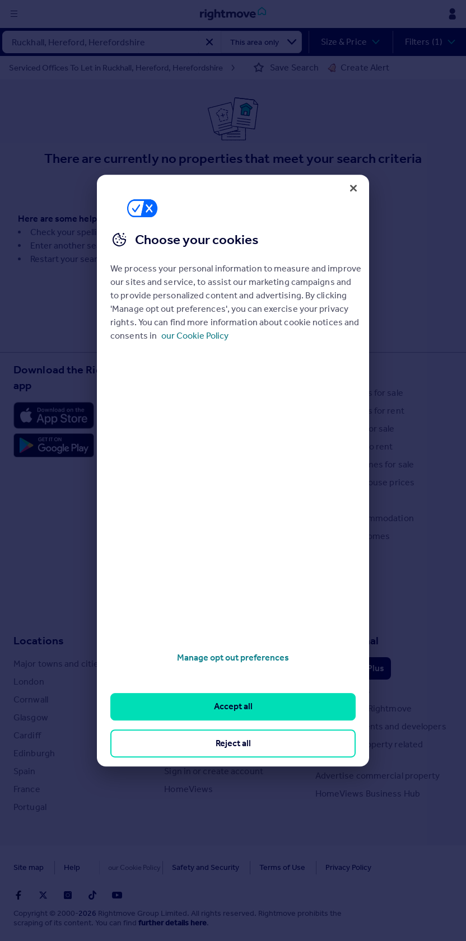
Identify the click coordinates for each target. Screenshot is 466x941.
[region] (233, 471)
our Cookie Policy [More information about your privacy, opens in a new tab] (195, 335)
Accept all (233, 706)
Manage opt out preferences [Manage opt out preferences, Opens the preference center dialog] (233, 657)
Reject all (233, 743)
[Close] (353, 188)
